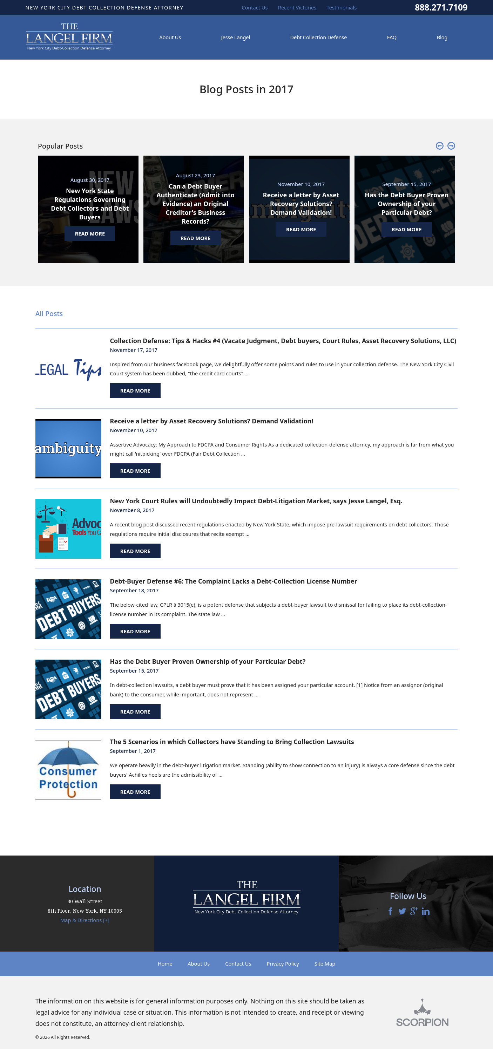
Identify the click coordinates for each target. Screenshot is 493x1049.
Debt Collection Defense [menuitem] (318, 37)
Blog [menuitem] (442, 37)
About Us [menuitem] (170, 37)
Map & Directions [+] (84, 920)
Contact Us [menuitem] (255, 7)
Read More (135, 390)
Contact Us (238, 963)
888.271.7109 (441, 7)
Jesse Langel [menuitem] (235, 37)
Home (165, 963)
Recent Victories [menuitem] (297, 7)
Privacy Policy (282, 963)
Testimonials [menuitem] (342, 7)
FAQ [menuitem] (392, 37)
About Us (199, 963)
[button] (440, 146)
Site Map (325, 963)
